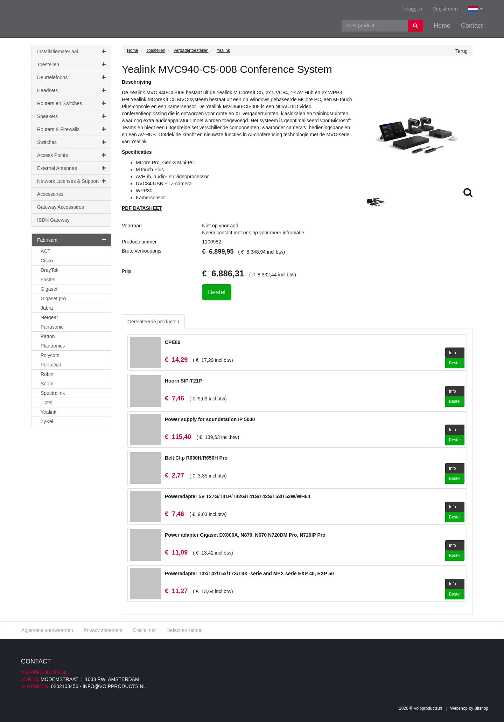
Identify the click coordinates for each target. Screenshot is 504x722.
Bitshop (481, 708)
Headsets (71, 90)
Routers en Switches (71, 103)
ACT (45, 251)
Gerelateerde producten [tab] (153, 321)
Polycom (50, 355)
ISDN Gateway (53, 220)
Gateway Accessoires (60, 207)
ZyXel (47, 421)
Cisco (47, 260)
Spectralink (53, 393)
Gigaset (49, 289)
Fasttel (48, 279)
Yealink (48, 412)
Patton (48, 336)
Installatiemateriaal (71, 51)
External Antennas (71, 168)
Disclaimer (144, 630)
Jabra (47, 308)
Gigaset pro (53, 298)
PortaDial (51, 364)
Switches (71, 142)
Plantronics (53, 346)
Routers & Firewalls (71, 129)
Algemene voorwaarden (47, 630)
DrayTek (49, 270)
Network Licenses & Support (71, 181)
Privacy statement (103, 630)
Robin (47, 374)
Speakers (71, 116)
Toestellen (71, 64)
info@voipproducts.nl (114, 686)
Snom (47, 383)
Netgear (49, 317)
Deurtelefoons (71, 77)
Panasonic (52, 327)
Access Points (71, 155)
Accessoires (50, 194)
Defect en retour (183, 630)
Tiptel (46, 402)
